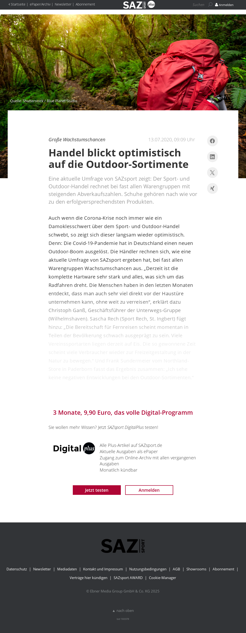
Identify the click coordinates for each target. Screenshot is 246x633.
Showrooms (196, 569)
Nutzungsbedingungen (147, 569)
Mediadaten (67, 569)
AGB (176, 569)
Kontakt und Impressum (103, 569)
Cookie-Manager (162, 577)
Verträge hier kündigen (88, 577)
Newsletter (42, 569)
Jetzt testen (96, 490)
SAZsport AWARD (128, 577)
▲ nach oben (123, 610)
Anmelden (149, 490)
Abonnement (223, 569)
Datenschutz (16, 569)
